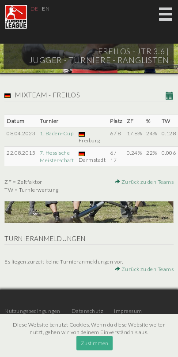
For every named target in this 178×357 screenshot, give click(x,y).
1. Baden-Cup (56, 133)
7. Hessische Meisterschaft (57, 156)
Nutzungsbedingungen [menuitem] (32, 311)
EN (45, 8)
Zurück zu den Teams (144, 181)
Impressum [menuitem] (128, 311)
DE (34, 8)
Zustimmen (94, 343)
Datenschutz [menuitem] (87, 311)
